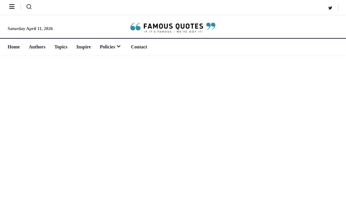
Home (14, 46)
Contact (139, 46)
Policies (111, 46)
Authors (37, 46)
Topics (60, 46)
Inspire (83, 46)
